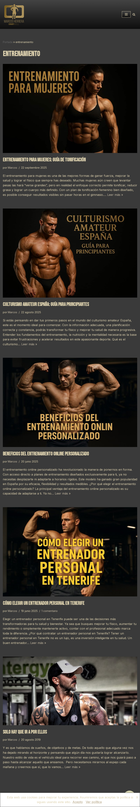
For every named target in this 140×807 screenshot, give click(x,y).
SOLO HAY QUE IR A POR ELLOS (25, 732)
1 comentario (50, 610)
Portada (8, 42)
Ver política (94, 802)
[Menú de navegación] (126, 14)
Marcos (12, 167)
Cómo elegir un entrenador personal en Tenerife (43, 603)
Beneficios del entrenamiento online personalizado (46, 454)
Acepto (77, 802)
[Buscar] (134, 14)
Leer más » (115, 195)
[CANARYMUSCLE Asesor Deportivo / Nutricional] (14, 14)
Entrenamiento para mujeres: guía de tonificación (44, 160)
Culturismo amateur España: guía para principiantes (46, 304)
